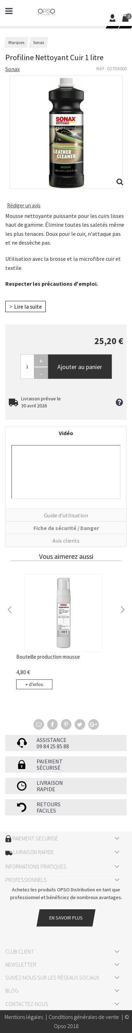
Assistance (52, 739)
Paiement (50, 761)
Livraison (50, 782)
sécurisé (49, 767)
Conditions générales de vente (84, 1016)
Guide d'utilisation (66, 515)
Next (122, 609)
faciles (46, 810)
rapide (46, 789)
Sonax (12, 68)
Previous (10, 609)
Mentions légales (24, 1016)
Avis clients (66, 540)
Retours (49, 804)
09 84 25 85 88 (53, 746)
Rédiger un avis (23, 205)
